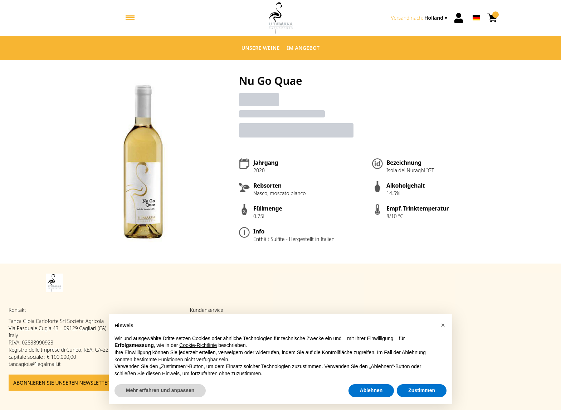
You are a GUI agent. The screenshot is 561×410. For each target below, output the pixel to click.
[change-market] (420, 17)
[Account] (459, 18)
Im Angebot (303, 47)
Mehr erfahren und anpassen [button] (160, 390)
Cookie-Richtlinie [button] (198, 345)
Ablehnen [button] (371, 390)
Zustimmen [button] (421, 390)
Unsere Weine (261, 47)
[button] (443, 325)
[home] (280, 18)
